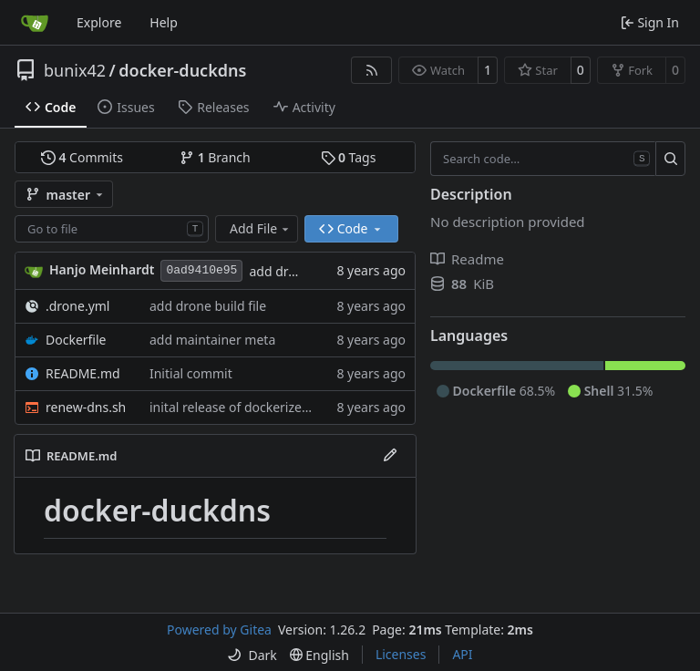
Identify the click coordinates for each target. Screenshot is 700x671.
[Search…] (670, 158)
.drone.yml (77, 306)
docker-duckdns (182, 70)
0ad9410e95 (201, 270)
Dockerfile (76, 339)
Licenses (401, 654)
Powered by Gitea (219, 629)
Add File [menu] (261, 228)
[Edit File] (390, 455)
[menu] (251, 655)
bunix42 (75, 70)
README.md (83, 373)
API (462, 654)
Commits (82, 157)
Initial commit (190, 373)
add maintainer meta (212, 339)
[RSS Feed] (372, 70)
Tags (348, 157)
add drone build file (207, 306)
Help (163, 22)
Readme (467, 259)
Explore (99, 22)
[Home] (34, 22)
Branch (215, 157)
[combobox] (112, 229)
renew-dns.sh (86, 407)
